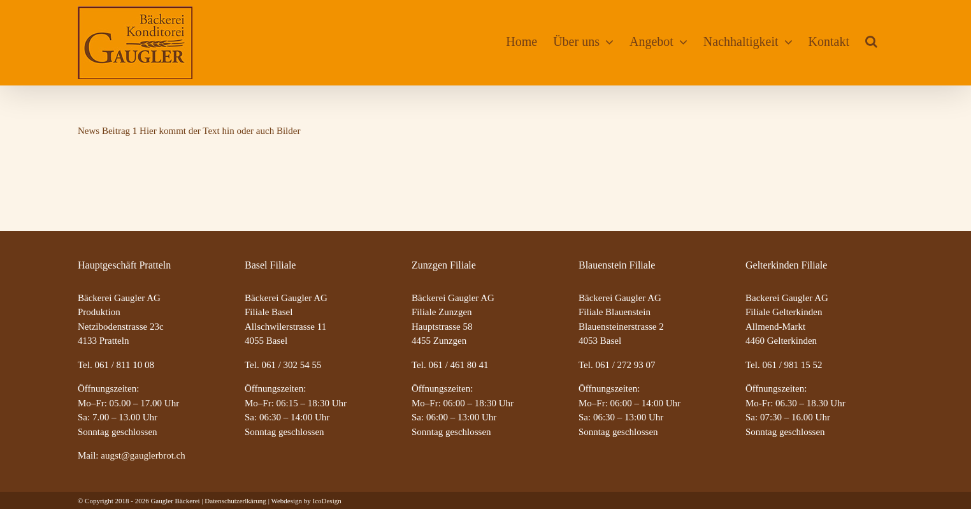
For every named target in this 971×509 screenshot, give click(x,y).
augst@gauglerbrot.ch (143, 455)
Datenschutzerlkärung (235, 501)
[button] (871, 41)
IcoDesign (326, 501)
